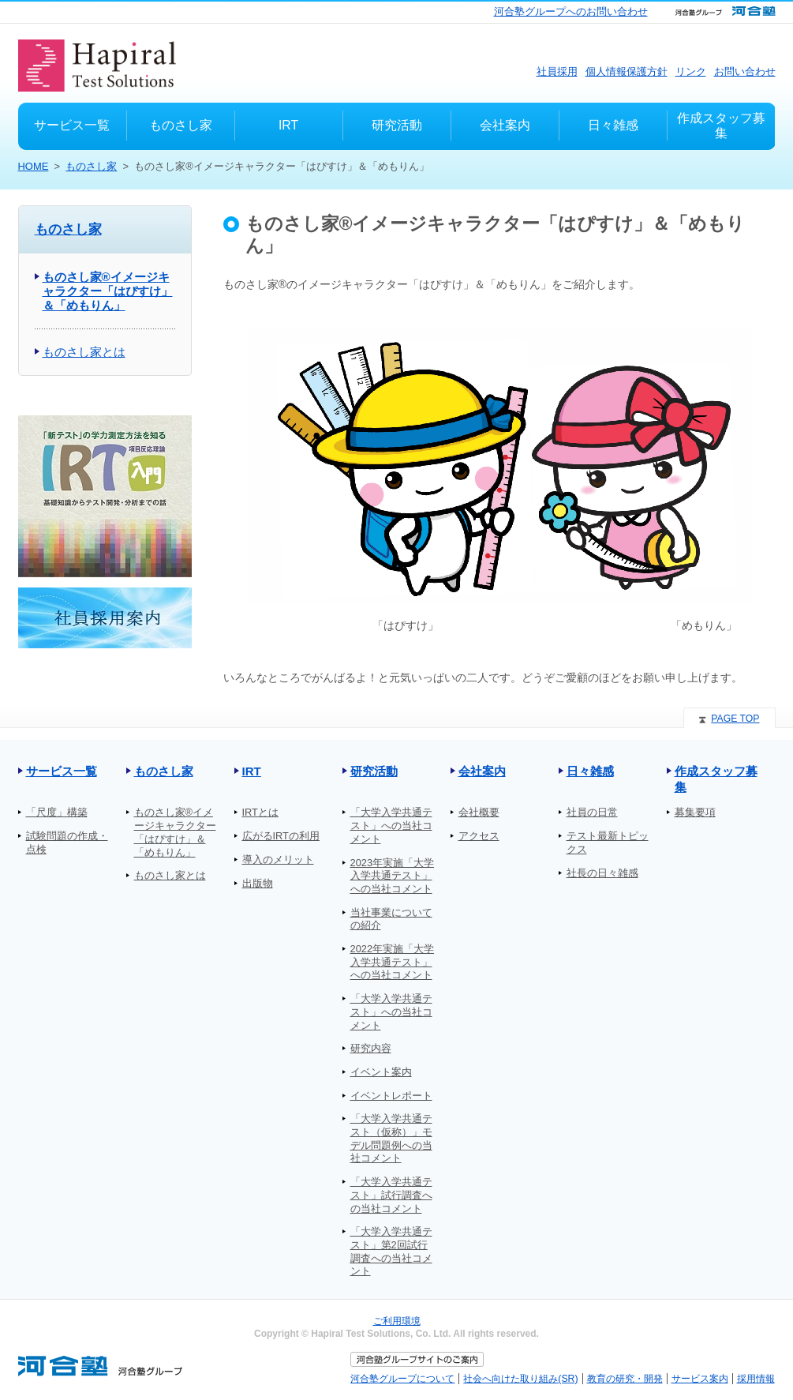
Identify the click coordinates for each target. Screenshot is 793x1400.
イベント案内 (381, 1072)
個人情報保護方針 (626, 71)
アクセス (478, 836)
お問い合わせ (745, 71)
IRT (251, 771)
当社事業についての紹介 (391, 919)
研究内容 (370, 1048)
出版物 (257, 883)
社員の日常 (592, 812)
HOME (33, 166)
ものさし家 (91, 166)
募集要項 (695, 812)
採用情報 (756, 1378)
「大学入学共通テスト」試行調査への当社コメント (391, 1195)
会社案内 (482, 771)
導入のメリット (278, 859)
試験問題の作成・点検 (67, 842)
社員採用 (557, 71)
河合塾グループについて (402, 1378)
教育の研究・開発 (625, 1378)
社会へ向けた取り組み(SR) (520, 1378)
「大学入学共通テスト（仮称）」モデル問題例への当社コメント (391, 1138)
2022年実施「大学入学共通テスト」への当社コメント (392, 962)
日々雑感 (590, 771)
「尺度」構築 (57, 812)
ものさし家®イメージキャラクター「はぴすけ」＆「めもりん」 (108, 291)
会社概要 (478, 812)
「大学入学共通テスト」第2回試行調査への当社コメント (391, 1251)
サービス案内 (699, 1378)
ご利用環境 (397, 1321)
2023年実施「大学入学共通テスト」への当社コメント (392, 876)
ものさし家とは (84, 351)
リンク (690, 71)
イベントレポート (391, 1096)
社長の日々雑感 (602, 873)
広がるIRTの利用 (281, 836)
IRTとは (260, 812)
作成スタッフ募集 (716, 779)
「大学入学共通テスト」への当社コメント (391, 825)
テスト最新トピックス (608, 842)
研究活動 (374, 771)
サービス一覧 (61, 771)
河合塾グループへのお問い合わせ (571, 11)
